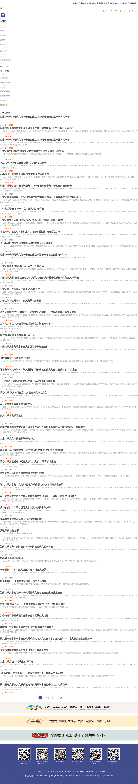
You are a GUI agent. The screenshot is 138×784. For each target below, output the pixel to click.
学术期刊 (3, 74)
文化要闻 (3, 23)
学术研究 (3, 27)
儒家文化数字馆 (5, 96)
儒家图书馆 (3, 105)
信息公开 (3, 25)
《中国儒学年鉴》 (5, 82)
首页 (1, 19)
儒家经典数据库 (5, 91)
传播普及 (3, 54)
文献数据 (3, 88)
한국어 (131, 11)
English (114, 11)
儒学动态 (3, 30)
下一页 (59, 698)
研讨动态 (3, 44)
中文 (106, 11)
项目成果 (3, 40)
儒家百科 (3, 100)
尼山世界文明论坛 (129, 3)
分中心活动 (3, 51)
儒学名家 (3, 86)
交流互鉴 (3, 56)
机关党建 (3, 63)
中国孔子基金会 (79, 3)
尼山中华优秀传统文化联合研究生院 (104, 3)
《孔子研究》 (4, 78)
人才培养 (7, 113)
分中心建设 (4, 48)
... (50, 698)
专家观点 (3, 35)
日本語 (123, 11)
